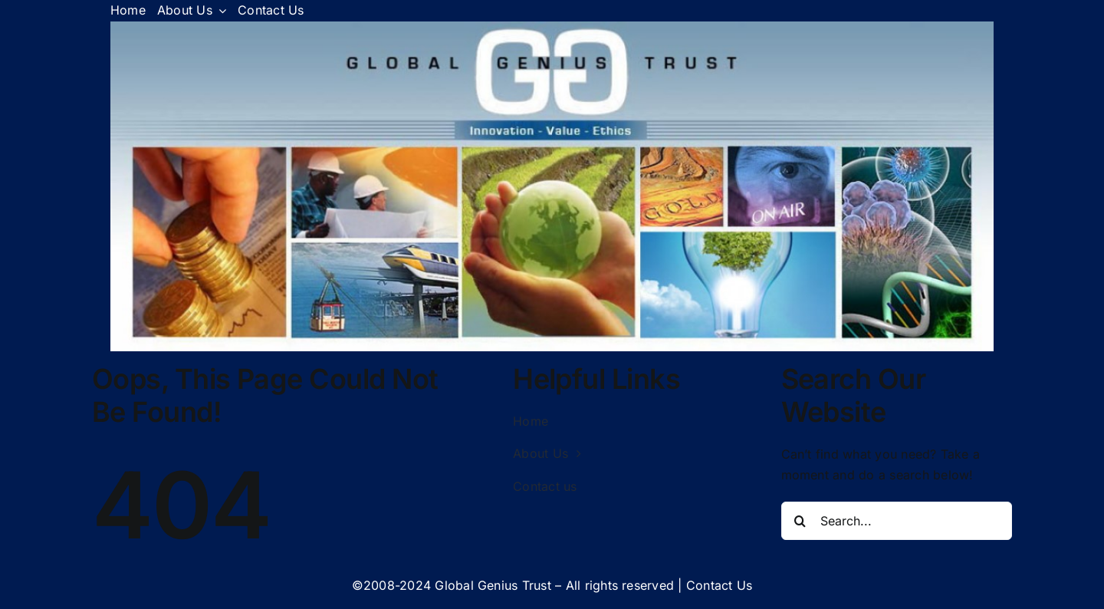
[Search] (800, 521)
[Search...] (897, 521)
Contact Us (719, 585)
